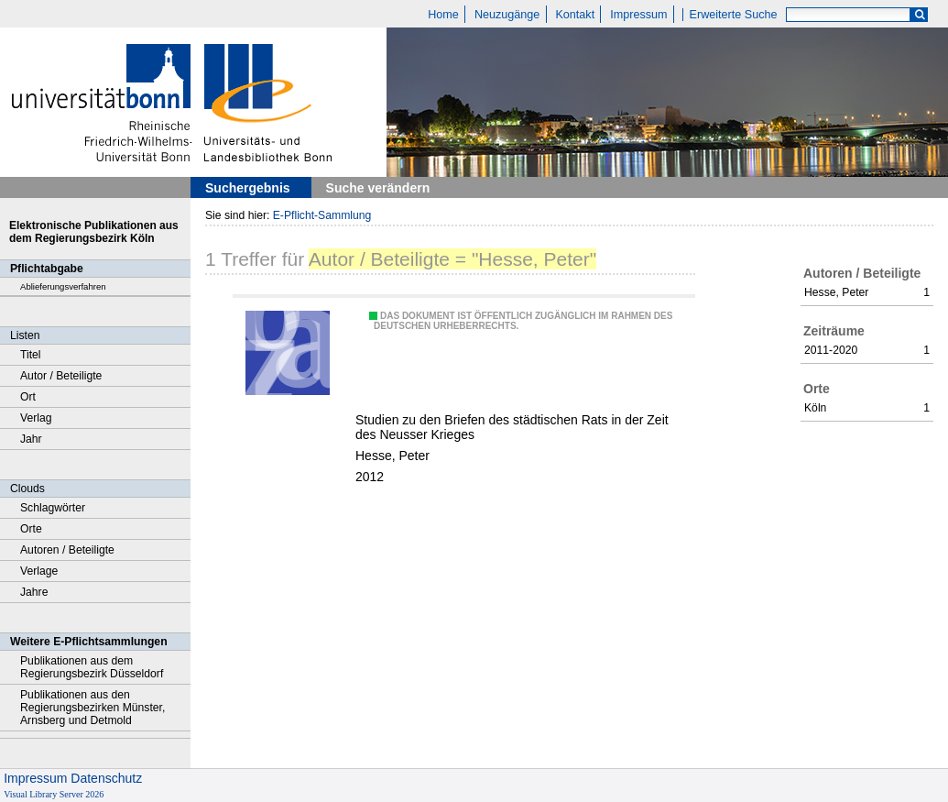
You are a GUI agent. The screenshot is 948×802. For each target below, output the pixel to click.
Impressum (638, 14)
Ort (28, 396)
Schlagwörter (52, 507)
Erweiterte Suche (734, 14)
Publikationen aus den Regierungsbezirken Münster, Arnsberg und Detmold (92, 707)
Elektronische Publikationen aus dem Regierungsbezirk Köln (94, 232)
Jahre (34, 592)
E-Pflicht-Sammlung (322, 215)
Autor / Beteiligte (61, 375)
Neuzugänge (506, 14)
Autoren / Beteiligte (67, 550)
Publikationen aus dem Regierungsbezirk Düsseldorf (91, 667)
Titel (30, 354)
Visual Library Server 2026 (54, 794)
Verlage (39, 571)
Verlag (36, 418)
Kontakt (574, 14)
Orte (31, 528)
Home (443, 14)
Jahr (31, 439)
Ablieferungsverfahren (63, 286)
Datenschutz (106, 778)
